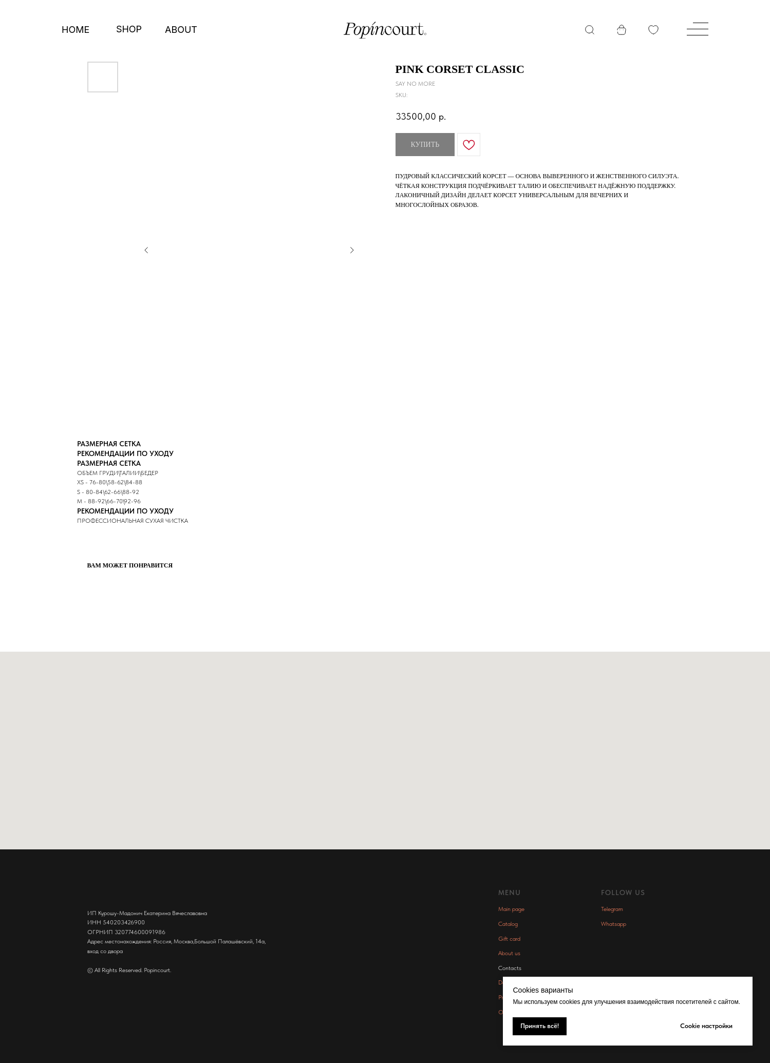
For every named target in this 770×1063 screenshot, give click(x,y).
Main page (511, 909)
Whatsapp (613, 923)
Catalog (508, 923)
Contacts (509, 968)
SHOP (129, 29)
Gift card (509, 938)
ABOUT (181, 29)
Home (75, 29)
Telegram (612, 909)
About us (509, 953)
